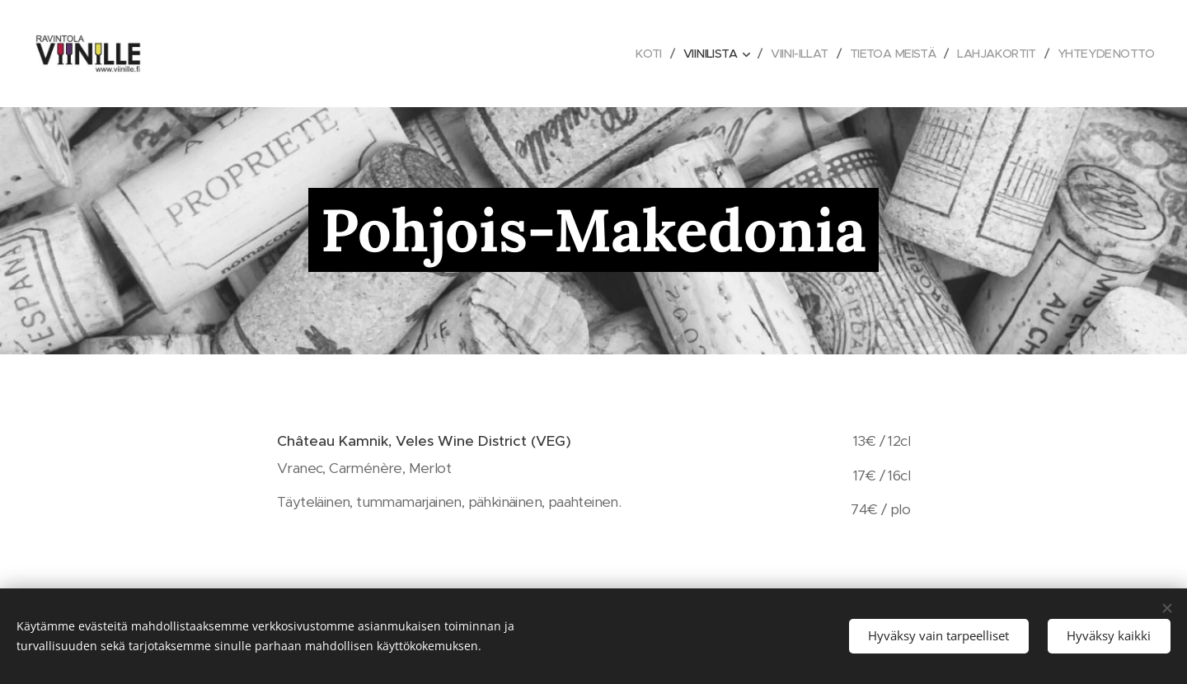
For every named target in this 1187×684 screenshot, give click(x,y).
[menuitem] (625, 53)
